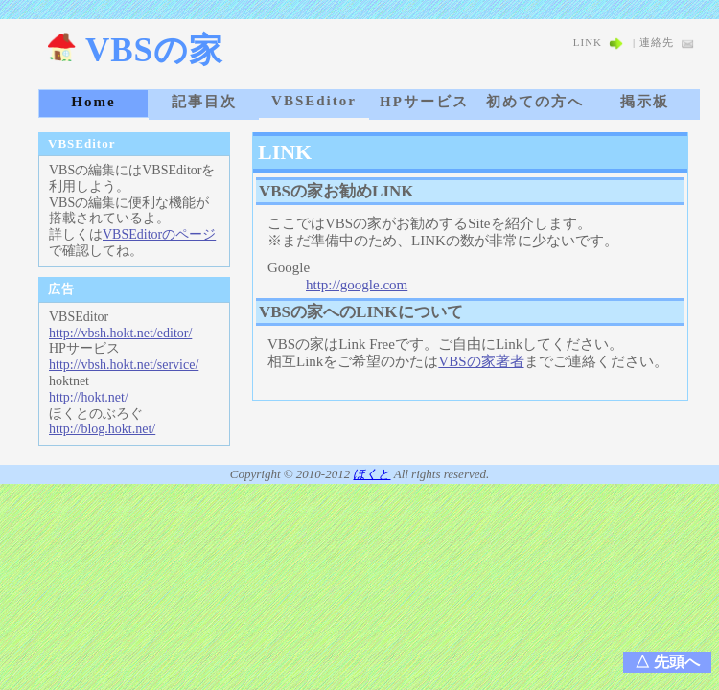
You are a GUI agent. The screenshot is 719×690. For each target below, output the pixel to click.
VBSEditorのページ (159, 234)
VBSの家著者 (480, 361)
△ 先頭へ (667, 662)
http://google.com (356, 284)
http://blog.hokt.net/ (102, 429)
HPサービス (424, 101)
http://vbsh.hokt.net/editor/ (120, 333)
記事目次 (204, 101)
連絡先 (667, 42)
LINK (598, 42)
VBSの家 (135, 50)
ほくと (371, 474)
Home (93, 101)
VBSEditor (314, 100)
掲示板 (644, 101)
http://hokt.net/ (88, 397)
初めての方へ (535, 101)
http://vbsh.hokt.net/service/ (123, 364)
